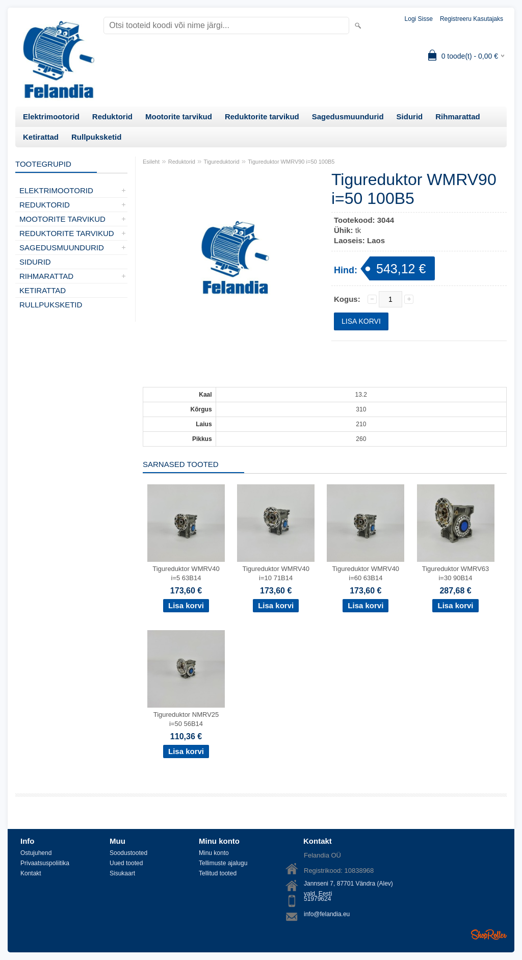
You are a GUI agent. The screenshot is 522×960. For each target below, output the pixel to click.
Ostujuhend (35, 853)
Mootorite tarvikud (178, 116)
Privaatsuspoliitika (44, 863)
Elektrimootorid (51, 116)
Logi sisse (419, 18)
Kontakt (30, 873)
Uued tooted (126, 863)
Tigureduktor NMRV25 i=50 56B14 (186, 719)
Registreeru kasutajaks (471, 18)
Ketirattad (41, 137)
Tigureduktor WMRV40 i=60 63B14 (366, 573)
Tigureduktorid (222, 162)
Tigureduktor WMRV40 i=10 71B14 (275, 573)
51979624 (317, 898)
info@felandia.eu (327, 914)
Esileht (151, 162)
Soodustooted (128, 853)
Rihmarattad (457, 116)
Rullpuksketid (96, 137)
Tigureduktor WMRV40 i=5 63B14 (186, 573)
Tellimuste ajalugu (223, 863)
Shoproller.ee (489, 934)
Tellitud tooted (218, 873)
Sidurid (410, 116)
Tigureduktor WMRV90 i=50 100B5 (291, 162)
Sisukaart (122, 873)
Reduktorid (112, 116)
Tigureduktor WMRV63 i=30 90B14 (455, 573)
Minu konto (214, 853)
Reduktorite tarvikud (262, 116)
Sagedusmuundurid (348, 116)
